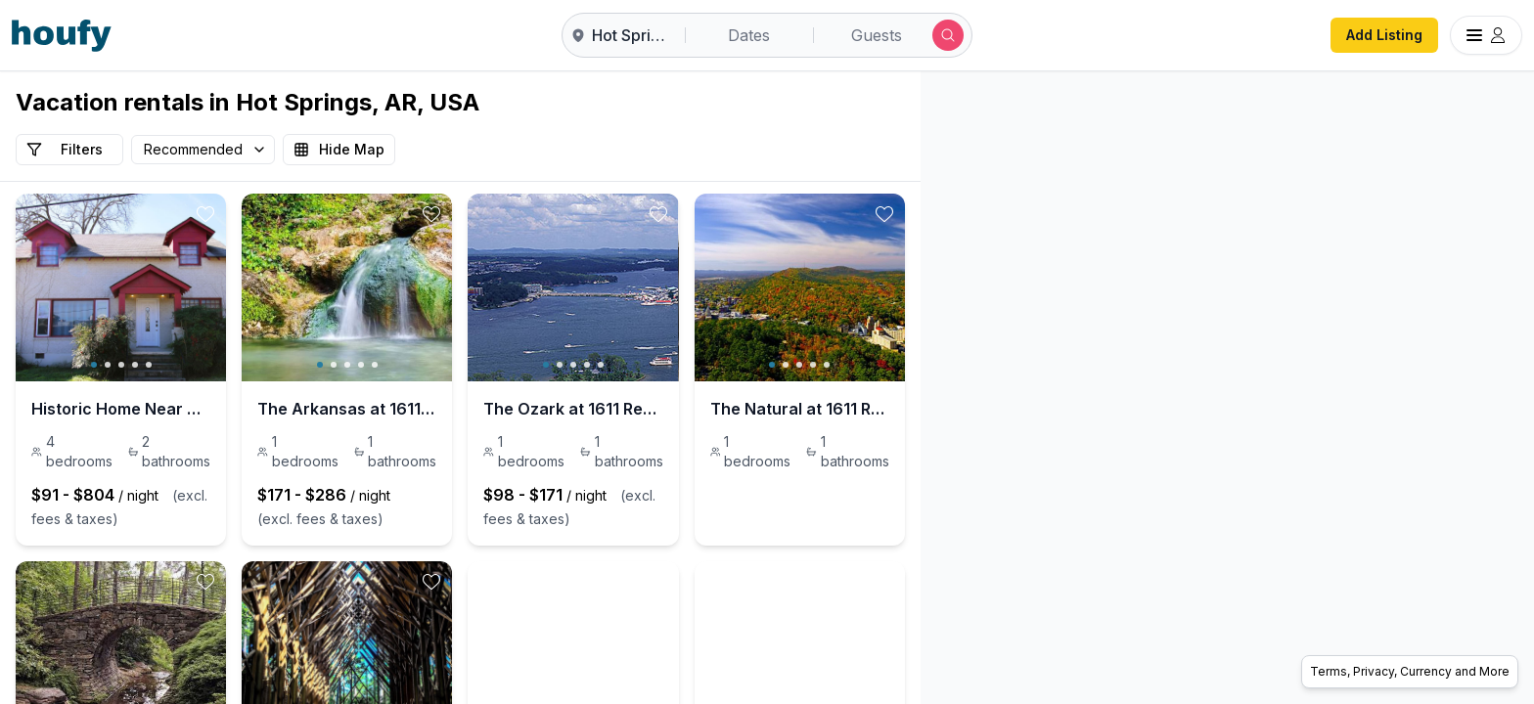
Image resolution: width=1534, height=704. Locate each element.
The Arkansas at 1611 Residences (460, 408)
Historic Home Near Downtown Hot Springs (158, 408)
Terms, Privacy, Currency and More (1410, 671)
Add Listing (1384, 34)
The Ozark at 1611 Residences (750, 408)
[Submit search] (948, 35)
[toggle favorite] (281, 214)
